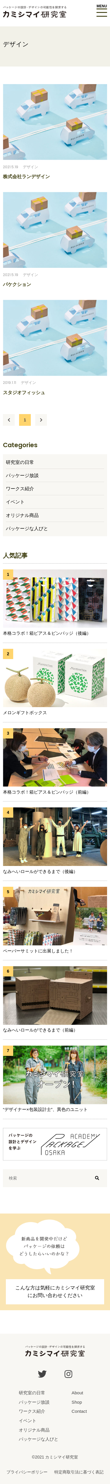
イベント (15, 501)
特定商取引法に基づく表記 (79, 1472)
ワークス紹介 (20, 488)
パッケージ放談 (22, 475)
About (77, 1392)
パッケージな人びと (27, 528)
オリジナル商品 (22, 515)
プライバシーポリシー (27, 1472)
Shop (77, 1402)
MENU (102, 6)
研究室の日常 (20, 462)
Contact (79, 1411)
